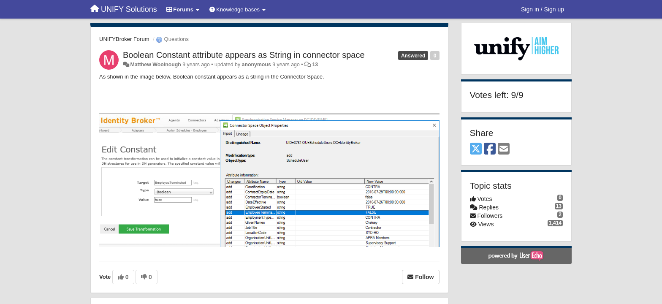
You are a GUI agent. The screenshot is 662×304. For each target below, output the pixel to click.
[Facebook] (490, 149)
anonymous (256, 65)
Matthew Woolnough (155, 65)
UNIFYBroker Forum (124, 39)
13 (315, 65)
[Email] (504, 149)
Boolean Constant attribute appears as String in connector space (244, 55)
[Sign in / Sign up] (542, 9)
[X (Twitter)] (476, 149)
